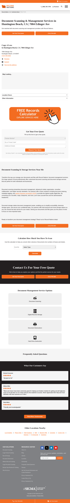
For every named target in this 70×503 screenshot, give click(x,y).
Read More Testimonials (35, 416)
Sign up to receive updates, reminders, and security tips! (53, 454)
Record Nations (5, 12)
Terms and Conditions (31, 495)
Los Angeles (8, 432)
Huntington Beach (15, 12)
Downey (26, 434)
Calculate (35, 253)
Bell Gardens (28, 432)
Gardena (43, 434)
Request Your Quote (35, 150)
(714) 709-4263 (6, 55)
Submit (59, 458)
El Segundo (34, 434)
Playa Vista (18, 432)
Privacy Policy (40, 495)
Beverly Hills (43, 432)
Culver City (61, 432)
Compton (52, 432)
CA (10, 12)
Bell (36, 432)
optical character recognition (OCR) (25, 193)
